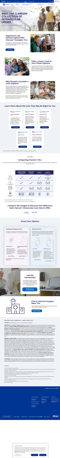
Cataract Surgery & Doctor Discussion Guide (27, 4)
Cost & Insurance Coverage (40, 4)
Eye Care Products (16, 1)
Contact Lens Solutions (34, 436)
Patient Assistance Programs (55, 438)
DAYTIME (26, 216)
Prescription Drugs (31, 1)
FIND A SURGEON (52, 4)
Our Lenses (12, 5)
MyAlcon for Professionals (56, 1)
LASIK (22, 1)
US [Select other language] (52, 1)
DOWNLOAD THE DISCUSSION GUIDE (30, 326)
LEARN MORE (10, 49)
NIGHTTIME (34, 216)
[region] (30, 450)
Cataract (25, 1)
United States (7, 453)
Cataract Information (43, 436)
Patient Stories (17, 4)
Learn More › (11, 295)
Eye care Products (35, 438)
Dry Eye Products (35, 440)
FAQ (48, 4)
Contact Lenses (9, 1)
